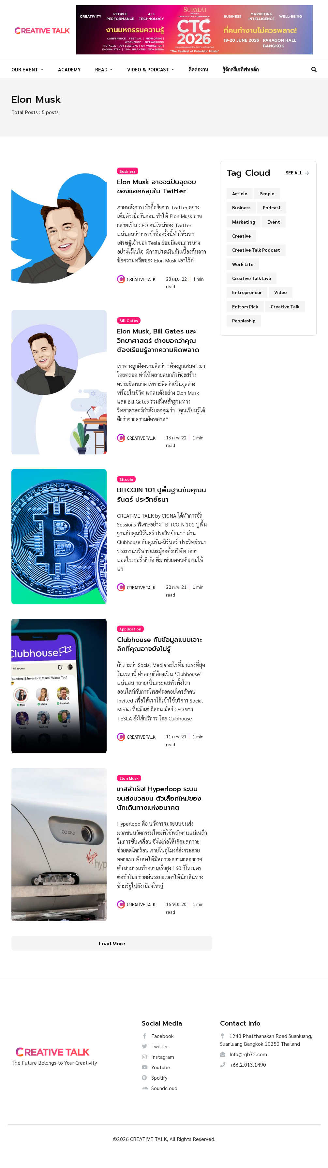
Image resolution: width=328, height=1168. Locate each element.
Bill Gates (128, 318)
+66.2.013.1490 (243, 1079)
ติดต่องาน (198, 68)
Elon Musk (129, 784)
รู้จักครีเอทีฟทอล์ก (241, 68)
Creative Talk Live (251, 276)
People (267, 191)
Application (130, 635)
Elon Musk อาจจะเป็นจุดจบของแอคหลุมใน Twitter (162, 183)
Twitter (155, 1060)
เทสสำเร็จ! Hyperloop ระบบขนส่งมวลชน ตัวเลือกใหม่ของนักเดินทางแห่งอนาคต (159, 808)
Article (239, 191)
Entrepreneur (247, 290)
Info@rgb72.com (243, 1068)
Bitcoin (126, 485)
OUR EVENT (25, 68)
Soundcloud (159, 1102)
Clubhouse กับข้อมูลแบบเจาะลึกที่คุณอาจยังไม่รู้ (158, 650)
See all (297, 170)
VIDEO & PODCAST (148, 68)
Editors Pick (245, 304)
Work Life (242, 262)
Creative (241, 233)
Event (273, 219)
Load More (112, 957)
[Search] (314, 68)
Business (127, 168)
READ (102, 68)
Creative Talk (285, 304)
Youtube (156, 1081)
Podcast (272, 205)
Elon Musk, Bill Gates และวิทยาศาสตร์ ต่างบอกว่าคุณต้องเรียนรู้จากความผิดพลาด (161, 342)
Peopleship (243, 318)
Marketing (243, 219)
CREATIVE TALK (141, 277)
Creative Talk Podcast (256, 248)
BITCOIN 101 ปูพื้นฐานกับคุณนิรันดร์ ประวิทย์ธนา (157, 500)
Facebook (158, 1050)
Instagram (158, 1071)
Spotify (154, 1092)
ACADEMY (69, 68)
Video (280, 290)
